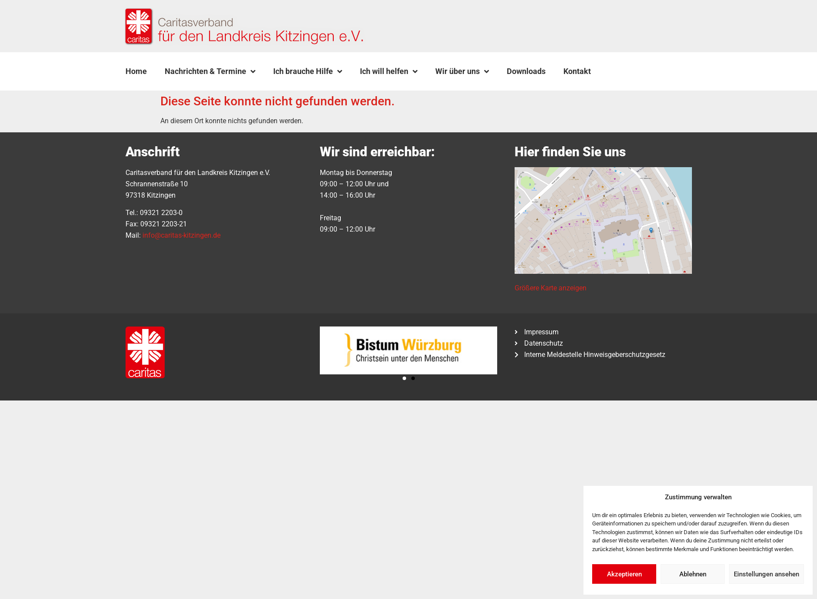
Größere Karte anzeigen (550, 288)
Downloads (526, 71)
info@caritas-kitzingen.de (181, 235)
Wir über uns (462, 71)
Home (136, 71)
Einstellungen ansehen (766, 574)
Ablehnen (692, 574)
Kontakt (577, 71)
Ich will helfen (388, 71)
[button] (622, 71)
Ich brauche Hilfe (307, 71)
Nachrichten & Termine (210, 71)
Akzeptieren (624, 574)
